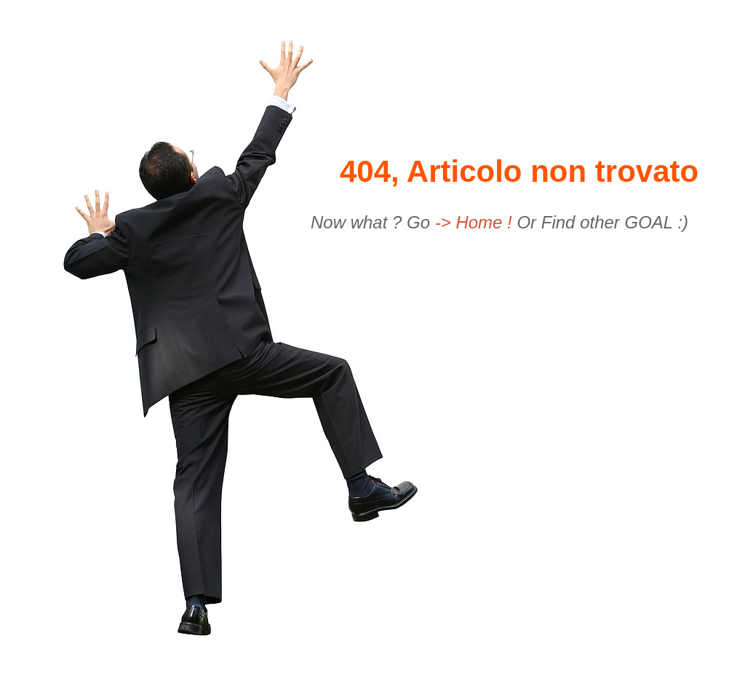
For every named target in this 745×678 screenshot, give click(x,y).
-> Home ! (476, 222)
